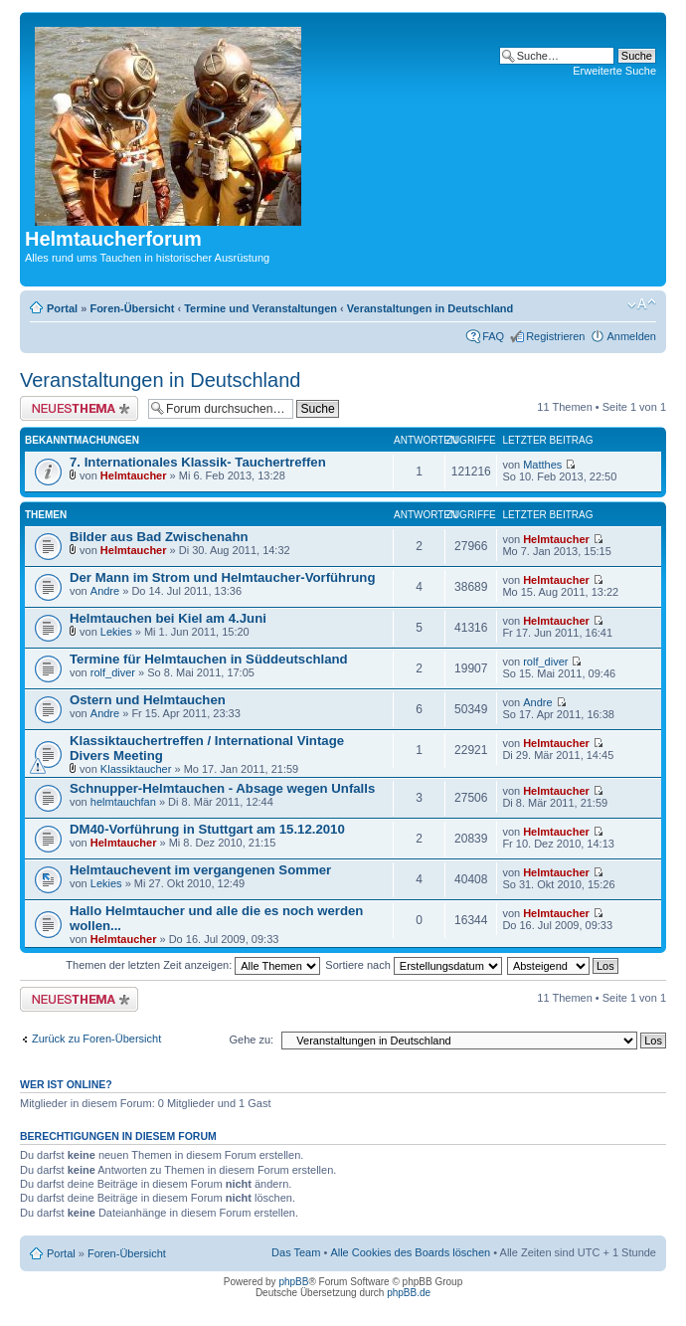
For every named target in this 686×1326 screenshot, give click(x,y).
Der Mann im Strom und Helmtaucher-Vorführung (222, 577)
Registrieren (555, 336)
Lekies (116, 632)
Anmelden (631, 336)
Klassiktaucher (136, 769)
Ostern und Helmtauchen (148, 699)
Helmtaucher (133, 475)
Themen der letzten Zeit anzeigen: (193, 965)
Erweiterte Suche (614, 71)
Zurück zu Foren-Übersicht (96, 1038)
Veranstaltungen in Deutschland (430, 308)
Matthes (542, 465)
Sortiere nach (413, 965)
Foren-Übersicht (131, 308)
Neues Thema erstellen (79, 408)
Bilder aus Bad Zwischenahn (159, 536)
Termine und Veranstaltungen (260, 308)
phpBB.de (408, 1292)
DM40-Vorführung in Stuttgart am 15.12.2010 (207, 829)
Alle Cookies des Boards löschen (410, 1252)
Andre (104, 591)
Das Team (295, 1252)
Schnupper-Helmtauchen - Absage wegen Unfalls (222, 788)
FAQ (493, 336)
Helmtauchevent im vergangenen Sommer (200, 869)
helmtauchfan (123, 802)
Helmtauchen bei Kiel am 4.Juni (168, 618)
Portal (62, 308)
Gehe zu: (251, 1039)
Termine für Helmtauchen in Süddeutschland (209, 659)
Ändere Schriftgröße (641, 304)
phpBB (293, 1281)
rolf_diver (112, 672)
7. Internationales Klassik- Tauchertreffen (198, 462)
